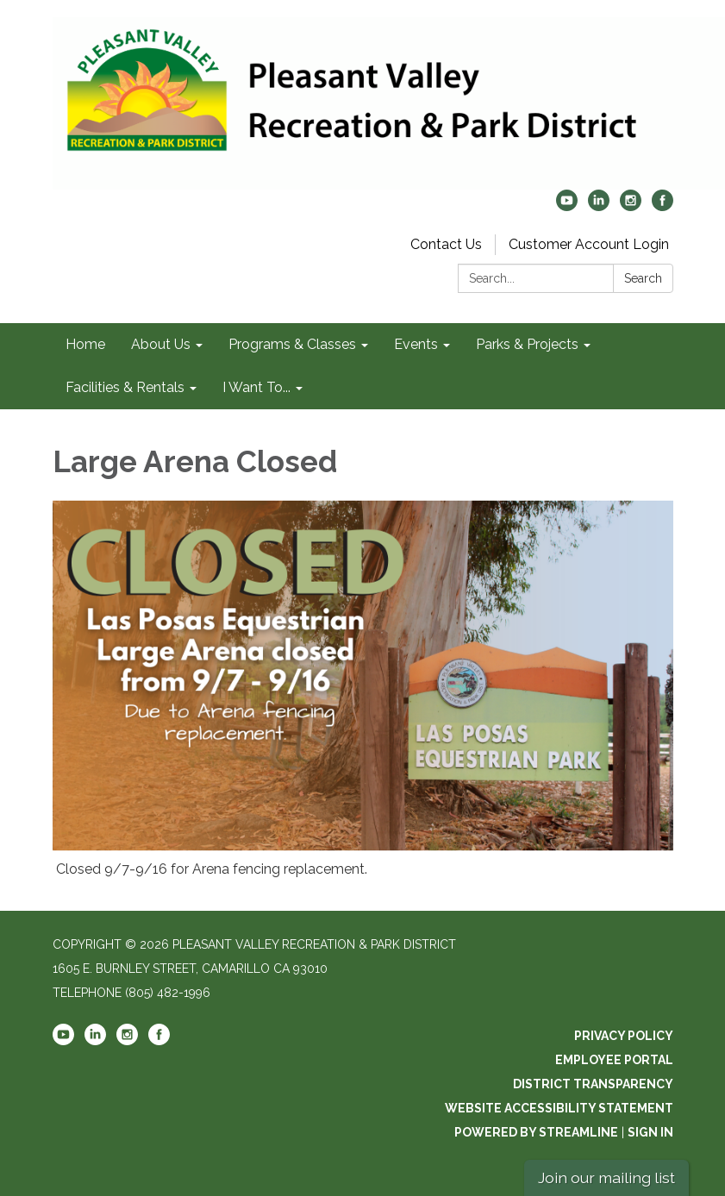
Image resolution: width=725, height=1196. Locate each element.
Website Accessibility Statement (559, 1108)
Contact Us (446, 244)
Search (643, 278)
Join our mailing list (606, 1177)
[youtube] (567, 206)
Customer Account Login (589, 244)
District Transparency (593, 1084)
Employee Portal (614, 1060)
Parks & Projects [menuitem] (527, 344)
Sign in (650, 1132)
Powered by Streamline (536, 1132)
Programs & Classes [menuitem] (292, 344)
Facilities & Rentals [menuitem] (125, 387)
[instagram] (630, 206)
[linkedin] (598, 206)
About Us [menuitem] (161, 344)
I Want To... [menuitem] (256, 387)
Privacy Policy (623, 1036)
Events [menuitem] (416, 344)
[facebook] (662, 206)
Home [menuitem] (85, 344)
